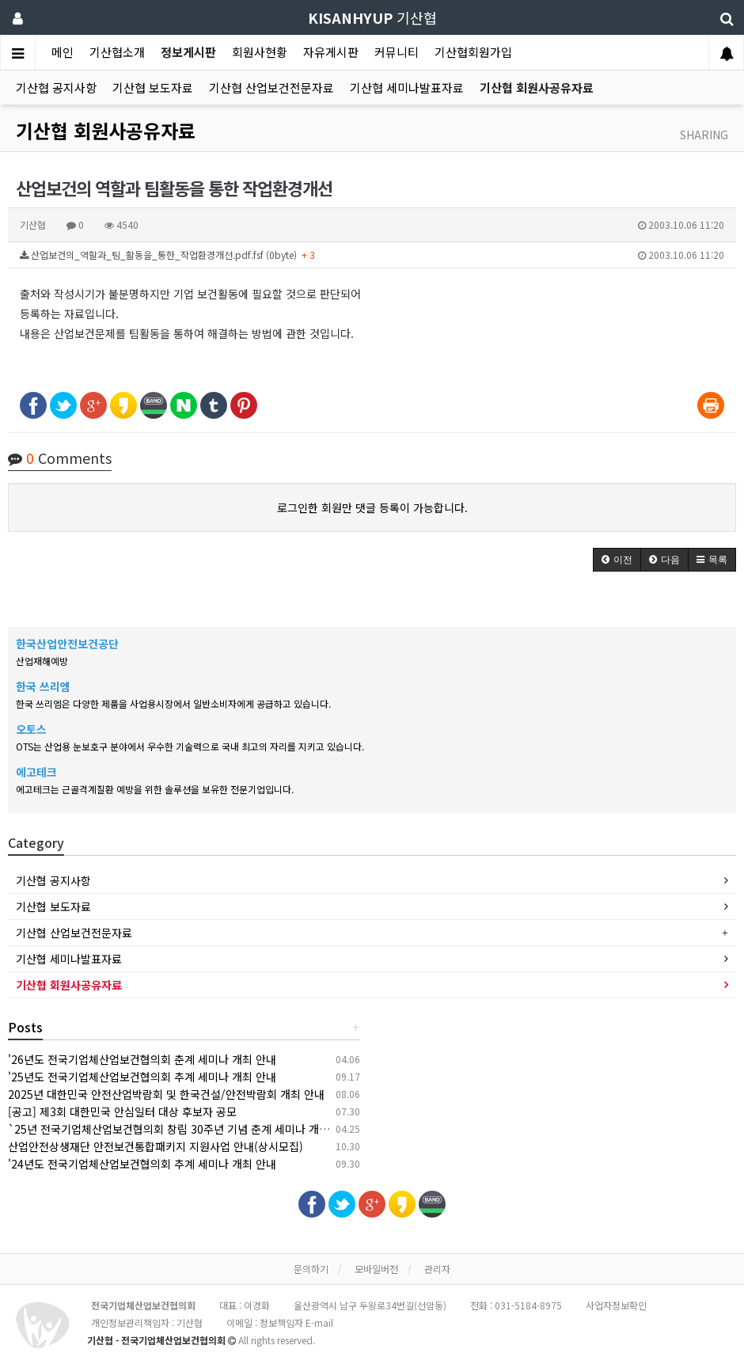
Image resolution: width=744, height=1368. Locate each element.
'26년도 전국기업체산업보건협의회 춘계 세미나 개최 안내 (142, 1059)
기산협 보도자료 (152, 87)
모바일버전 (376, 1268)
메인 (62, 52)
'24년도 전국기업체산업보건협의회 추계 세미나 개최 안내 (142, 1164)
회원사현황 (259, 52)
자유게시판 (331, 52)
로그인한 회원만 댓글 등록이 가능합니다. (372, 507)
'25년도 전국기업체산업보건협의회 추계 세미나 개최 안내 (142, 1077)
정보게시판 (188, 52)
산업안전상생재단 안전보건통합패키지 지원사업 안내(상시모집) (155, 1146)
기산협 (372, 17)
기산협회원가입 (473, 52)
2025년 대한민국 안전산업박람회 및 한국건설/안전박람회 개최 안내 (166, 1094)
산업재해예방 (42, 660)
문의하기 (311, 1268)
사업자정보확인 (616, 1305)
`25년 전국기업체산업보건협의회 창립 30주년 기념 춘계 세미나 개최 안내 (180, 1129)
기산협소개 (117, 52)
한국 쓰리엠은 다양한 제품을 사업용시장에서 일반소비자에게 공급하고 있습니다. (173, 703)
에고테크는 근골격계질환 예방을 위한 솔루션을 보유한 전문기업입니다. (155, 789)
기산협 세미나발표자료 (407, 87)
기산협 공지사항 (56, 87)
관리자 (437, 1268)
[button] (617, 560)
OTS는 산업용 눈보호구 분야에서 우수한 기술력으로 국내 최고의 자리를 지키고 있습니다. (190, 746)
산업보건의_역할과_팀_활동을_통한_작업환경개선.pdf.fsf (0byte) (372, 255)
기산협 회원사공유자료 (537, 87)
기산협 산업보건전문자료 (271, 87)
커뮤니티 (396, 52)
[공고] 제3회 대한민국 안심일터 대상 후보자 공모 (122, 1111)
